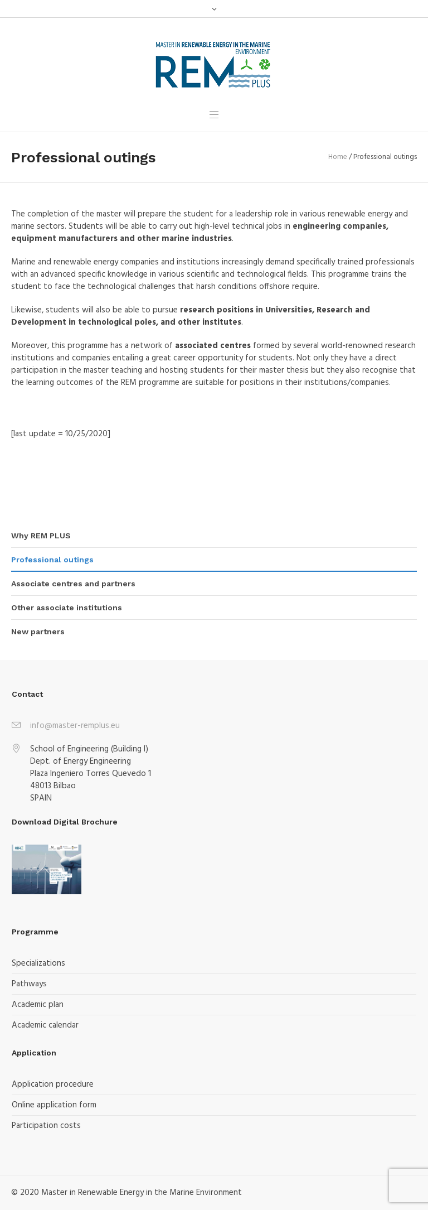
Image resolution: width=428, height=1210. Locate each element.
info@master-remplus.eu (75, 725)
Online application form (54, 1105)
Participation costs (46, 1125)
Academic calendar (45, 1025)
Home (337, 157)
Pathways (29, 984)
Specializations (38, 963)
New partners (38, 631)
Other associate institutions (66, 607)
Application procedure (53, 1084)
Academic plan (38, 1004)
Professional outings (52, 559)
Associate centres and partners (73, 583)
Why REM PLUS (41, 535)
